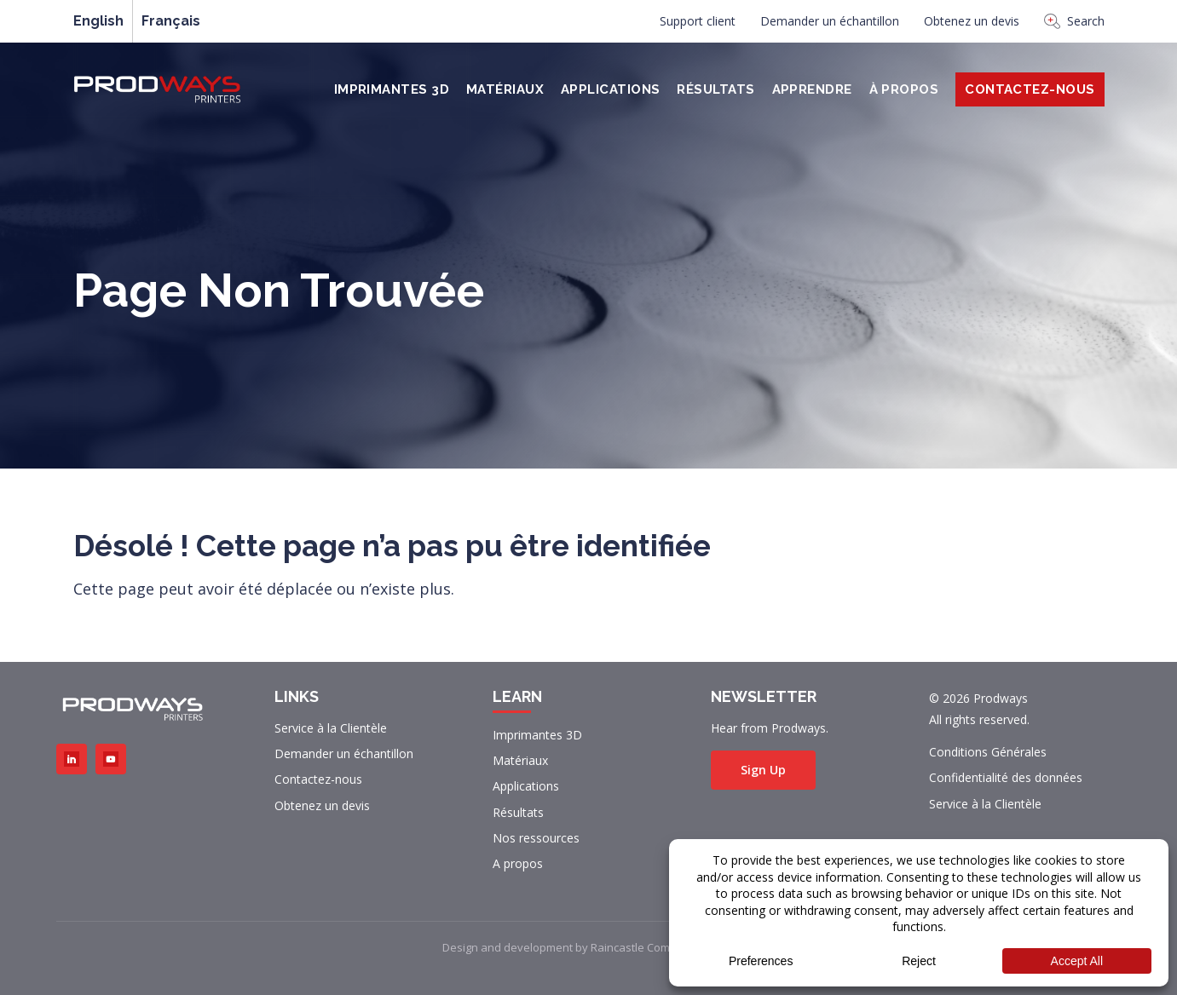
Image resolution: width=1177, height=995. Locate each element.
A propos (518, 863)
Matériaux (505, 89)
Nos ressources (536, 838)
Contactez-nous (318, 779)
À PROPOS (904, 89)
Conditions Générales (988, 752)
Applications (610, 89)
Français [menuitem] (170, 21)
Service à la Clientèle (330, 728)
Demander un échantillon (829, 21)
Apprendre (812, 89)
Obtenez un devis (971, 21)
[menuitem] (698, 25)
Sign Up (763, 770)
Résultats (715, 89)
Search (1074, 21)
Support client (698, 21)
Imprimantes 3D (391, 89)
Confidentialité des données (1005, 777)
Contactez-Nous (1029, 89)
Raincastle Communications (662, 947)
